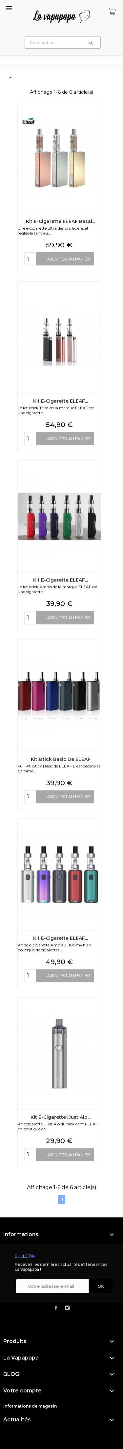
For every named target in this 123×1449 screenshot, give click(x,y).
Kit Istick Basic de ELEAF (60, 910)
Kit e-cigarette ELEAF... (60, 552)
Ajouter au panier (68, 262)
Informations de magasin (30, 1406)
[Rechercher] (63, 42)
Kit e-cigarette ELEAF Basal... (60, 225)
